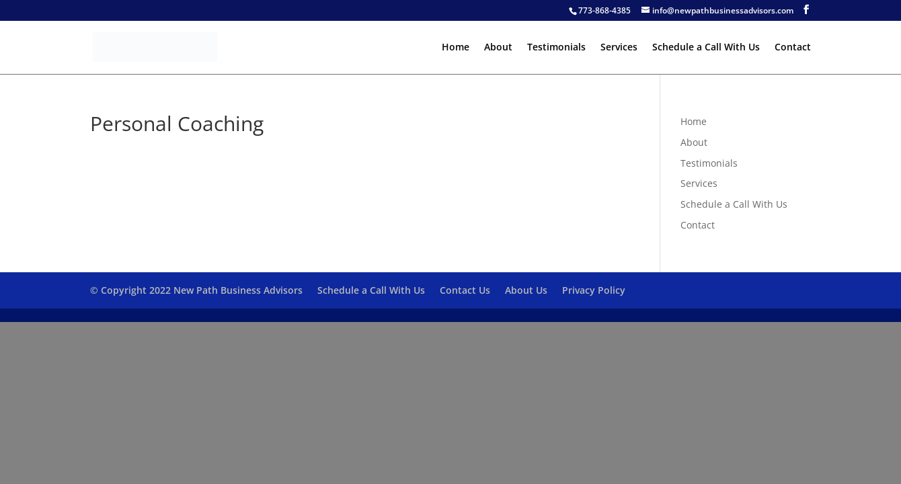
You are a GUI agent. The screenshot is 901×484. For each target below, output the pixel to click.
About (498, 47)
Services (618, 47)
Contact (793, 47)
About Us (526, 290)
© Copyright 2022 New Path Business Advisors (196, 290)
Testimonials (556, 47)
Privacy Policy (593, 290)
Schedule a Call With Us (706, 47)
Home (455, 47)
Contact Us (465, 290)
